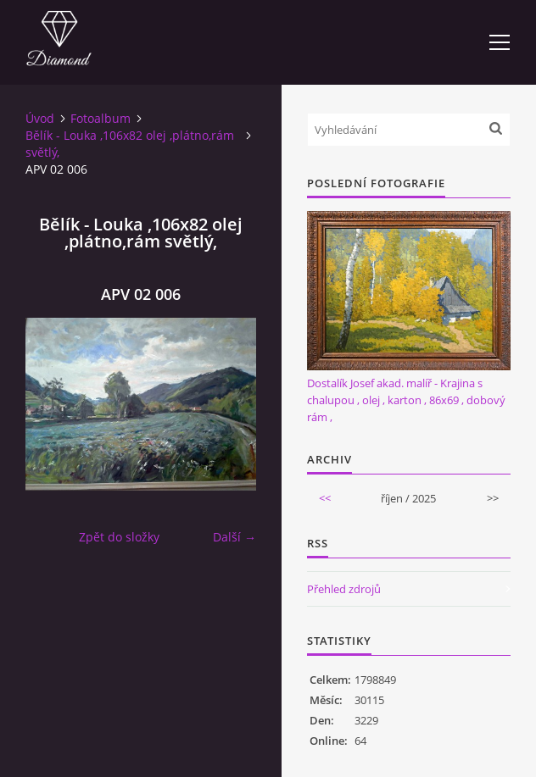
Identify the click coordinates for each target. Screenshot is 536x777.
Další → (234, 537)
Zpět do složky (119, 537)
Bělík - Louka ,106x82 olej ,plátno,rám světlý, (129, 143)
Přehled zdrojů (344, 589)
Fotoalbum (100, 118)
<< (325, 498)
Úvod (39, 118)
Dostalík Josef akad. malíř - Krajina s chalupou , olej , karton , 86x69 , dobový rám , (406, 400)
